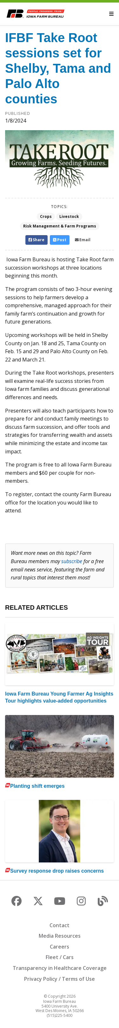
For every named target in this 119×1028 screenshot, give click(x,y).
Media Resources (60, 935)
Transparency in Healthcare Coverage (60, 968)
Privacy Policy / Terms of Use (59, 978)
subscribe (71, 561)
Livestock (69, 216)
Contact (59, 925)
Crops (46, 216)
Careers (59, 946)
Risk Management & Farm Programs (59, 226)
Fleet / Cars (60, 957)
